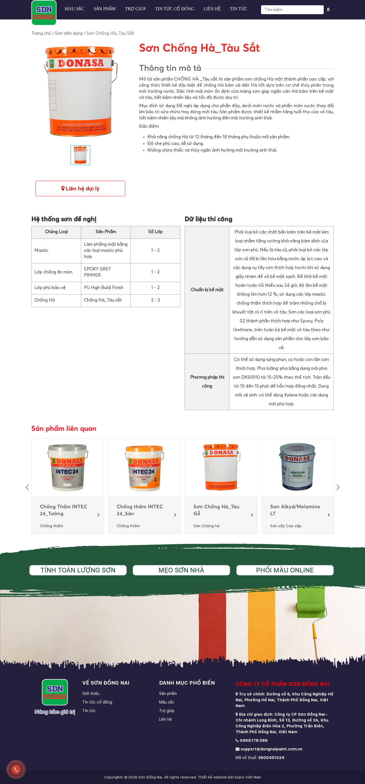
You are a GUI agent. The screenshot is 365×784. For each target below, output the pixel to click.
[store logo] (44, 13)
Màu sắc (74, 8)
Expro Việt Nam (248, 777)
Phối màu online (285, 570)
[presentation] (28, 487)
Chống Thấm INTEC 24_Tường (63, 510)
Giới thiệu (90, 693)
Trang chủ (41, 33)
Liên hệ (212, 8)
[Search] (292, 9)
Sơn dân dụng (69, 33)
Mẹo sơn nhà (181, 570)
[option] (67, 486)
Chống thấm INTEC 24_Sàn (140, 510)
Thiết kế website (212, 777)
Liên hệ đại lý (80, 189)
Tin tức (238, 8)
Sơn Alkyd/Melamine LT (295, 510)
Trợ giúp (135, 8)
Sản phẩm (105, 8)
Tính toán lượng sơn (78, 570)
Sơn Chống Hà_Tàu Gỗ (216, 510)
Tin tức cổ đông (174, 8)
